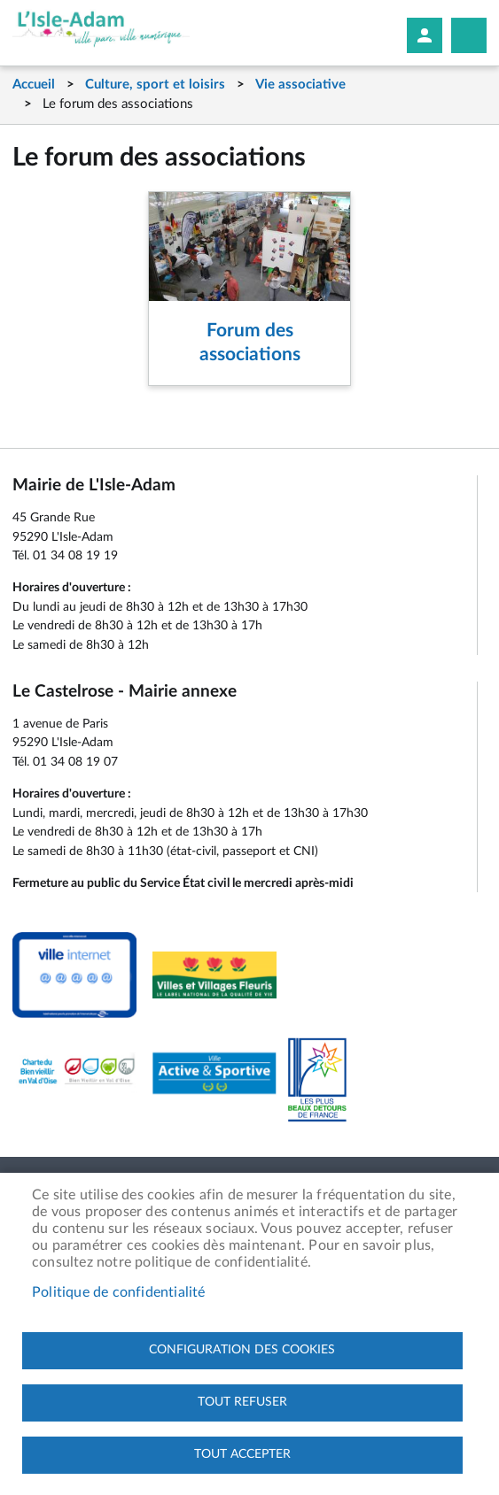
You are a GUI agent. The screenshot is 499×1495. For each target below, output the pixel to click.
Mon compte (424, 35)
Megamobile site (469, 35)
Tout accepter (242, 1454)
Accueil (33, 84)
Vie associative (300, 84)
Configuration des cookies (242, 1350)
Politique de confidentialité (119, 1292)
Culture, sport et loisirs (155, 84)
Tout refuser (242, 1402)
